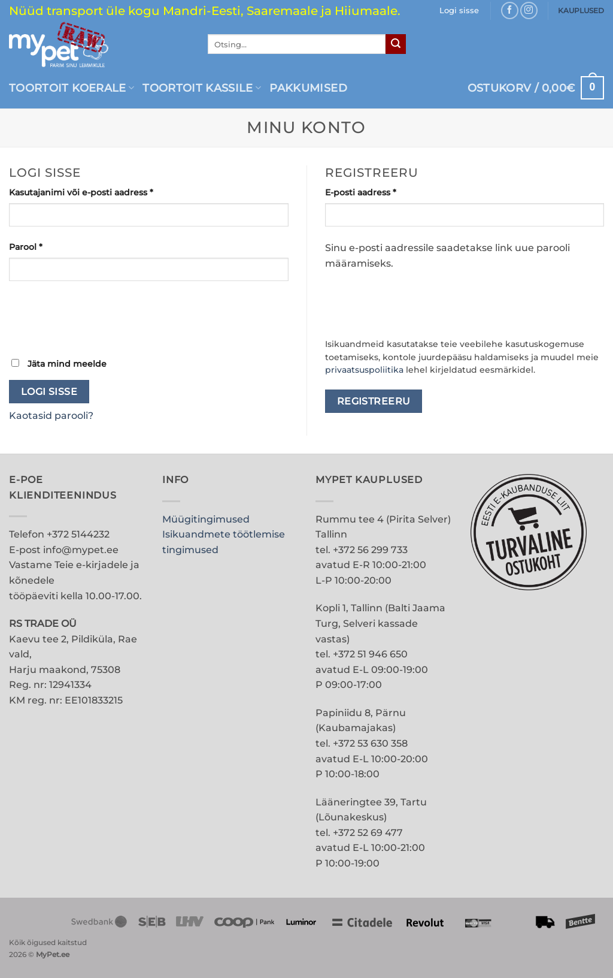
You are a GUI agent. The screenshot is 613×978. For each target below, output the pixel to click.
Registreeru (374, 401)
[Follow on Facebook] (509, 10)
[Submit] (396, 44)
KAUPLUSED (581, 10)
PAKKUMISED (308, 88)
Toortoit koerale (71, 88)
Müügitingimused (206, 519)
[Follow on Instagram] (529, 10)
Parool (41, 246)
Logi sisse (49, 391)
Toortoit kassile (201, 88)
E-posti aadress (376, 192)
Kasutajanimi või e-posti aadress (97, 192)
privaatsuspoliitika (364, 370)
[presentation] (100, 318)
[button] (536, 87)
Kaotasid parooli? (51, 415)
